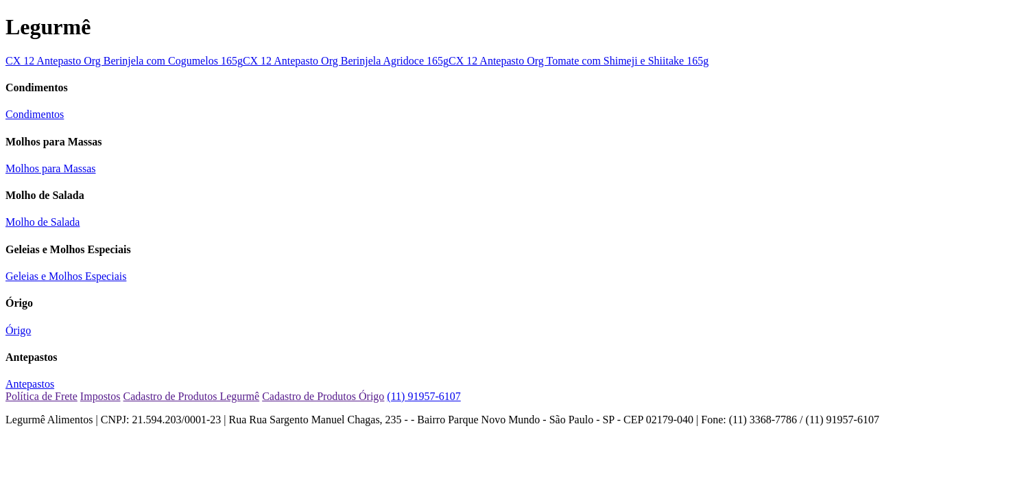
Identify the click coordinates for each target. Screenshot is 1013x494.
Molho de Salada (42, 222)
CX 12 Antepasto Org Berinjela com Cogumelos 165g (124, 61)
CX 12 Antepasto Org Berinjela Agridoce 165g (346, 61)
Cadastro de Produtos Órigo (323, 396)
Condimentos (34, 114)
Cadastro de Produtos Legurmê (191, 396)
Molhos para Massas (50, 168)
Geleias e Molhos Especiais (65, 276)
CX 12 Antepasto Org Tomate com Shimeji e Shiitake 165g (578, 61)
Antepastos (29, 384)
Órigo (18, 330)
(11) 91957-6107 (423, 396)
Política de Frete (41, 396)
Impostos (100, 396)
